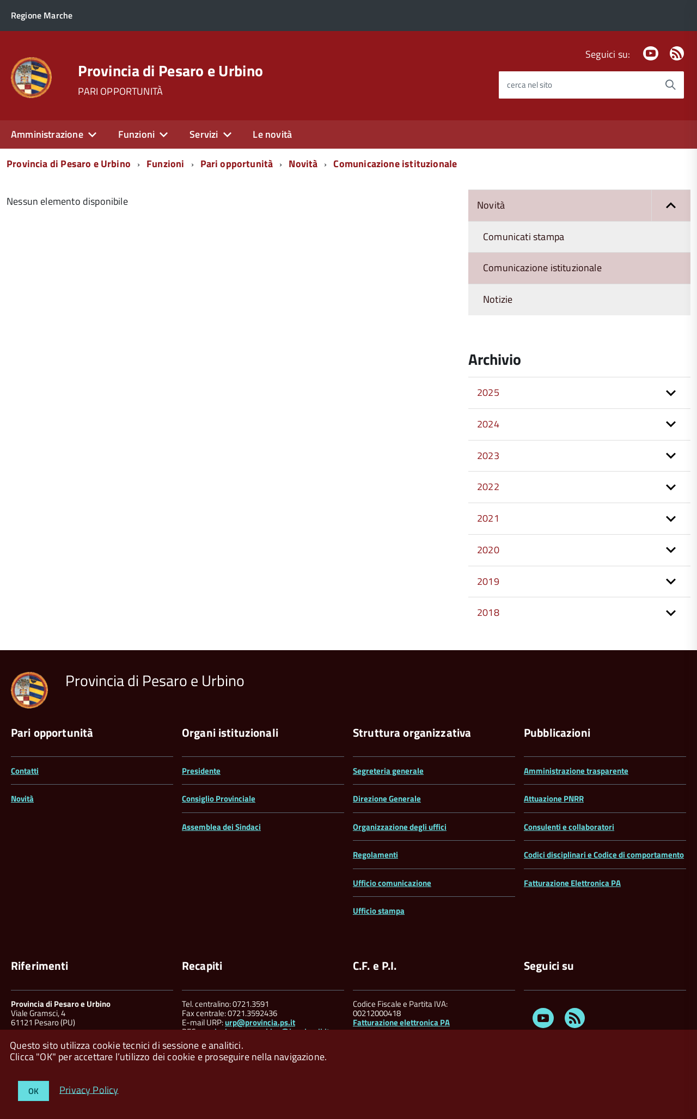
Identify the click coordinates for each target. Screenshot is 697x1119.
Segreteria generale (388, 771)
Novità (303, 163)
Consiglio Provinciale (218, 798)
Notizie (497, 299)
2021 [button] (488, 518)
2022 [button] (488, 486)
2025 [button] (488, 392)
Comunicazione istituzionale (395, 163)
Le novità (272, 134)
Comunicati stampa (523, 236)
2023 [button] (488, 455)
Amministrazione (47, 134)
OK (33, 1091)
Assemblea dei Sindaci (221, 827)
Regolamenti (375, 854)
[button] (670, 205)
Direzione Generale (387, 798)
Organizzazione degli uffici (400, 827)
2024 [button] (488, 424)
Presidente (201, 771)
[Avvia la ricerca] (670, 85)
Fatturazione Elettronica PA (572, 883)
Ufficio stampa (379, 910)
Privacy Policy (89, 1089)
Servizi (203, 134)
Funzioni (136, 134)
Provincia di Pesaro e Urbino (170, 70)
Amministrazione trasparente (576, 771)
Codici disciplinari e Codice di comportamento (604, 854)
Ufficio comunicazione (392, 883)
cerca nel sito (529, 84)
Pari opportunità (236, 163)
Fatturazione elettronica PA (401, 1022)
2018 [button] (488, 612)
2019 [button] (488, 581)
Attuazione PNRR (554, 798)
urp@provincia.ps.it (260, 1022)
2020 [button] (488, 549)
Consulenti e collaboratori (569, 827)
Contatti (25, 771)
